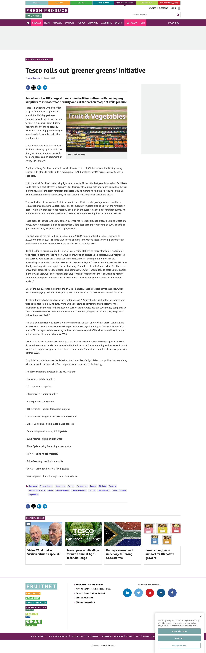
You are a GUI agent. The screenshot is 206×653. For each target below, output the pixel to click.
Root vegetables (62, 490)
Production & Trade (37, 490)
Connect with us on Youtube (149, 592)
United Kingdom (119, 490)
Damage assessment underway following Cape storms (119, 554)
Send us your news (84, 597)
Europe (93, 486)
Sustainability (103, 490)
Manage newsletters (85, 602)
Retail (50, 490)
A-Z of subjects (38, 636)
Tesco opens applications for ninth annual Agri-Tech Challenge (83, 554)
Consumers (60, 486)
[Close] (201, 624)
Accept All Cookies (179, 638)
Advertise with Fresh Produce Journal (93, 588)
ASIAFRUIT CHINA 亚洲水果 (169, 3)
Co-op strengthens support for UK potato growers (160, 554)
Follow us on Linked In (127, 592)
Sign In (173, 8)
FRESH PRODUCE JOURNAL (125, 3)
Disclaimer (93, 636)
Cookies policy (150, 636)
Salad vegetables (79, 490)
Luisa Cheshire (34, 78)
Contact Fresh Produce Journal (90, 593)
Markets (102, 486)
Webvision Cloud (109, 645)
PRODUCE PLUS (147, 3)
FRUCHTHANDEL (103, 3)
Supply (92, 490)
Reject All (179, 645)
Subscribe (163, 8)
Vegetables (33, 494)
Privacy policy (133, 636)
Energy (70, 486)
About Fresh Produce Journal (89, 584)
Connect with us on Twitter (138, 592)
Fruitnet (36, 3)
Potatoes (112, 486)
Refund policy (78, 636)
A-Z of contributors (58, 636)
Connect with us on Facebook (172, 592)
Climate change (46, 486)
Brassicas (33, 486)
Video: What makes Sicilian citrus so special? (43, 552)
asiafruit (81, 3)
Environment (82, 486)
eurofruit (59, 3)
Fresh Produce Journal (39, 59)
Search (178, 15)
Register (152, 8)
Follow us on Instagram (161, 592)
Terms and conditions (112, 636)
